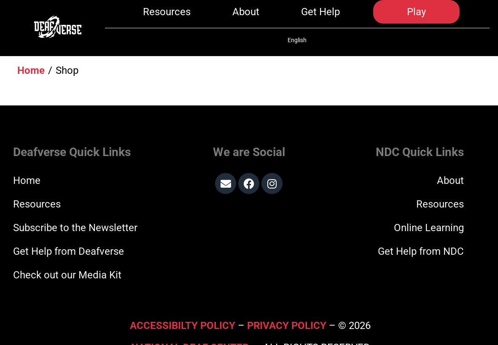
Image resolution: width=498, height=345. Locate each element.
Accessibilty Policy (184, 304)
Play (416, 18)
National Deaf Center (190, 326)
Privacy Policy (286, 304)
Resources (167, 18)
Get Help (320, 18)
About (245, 18)
